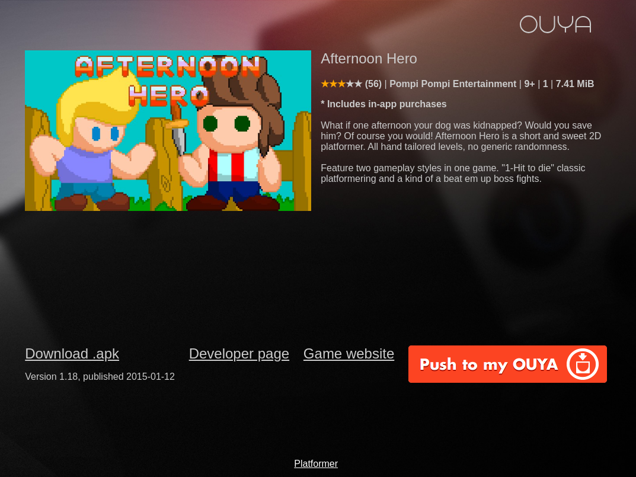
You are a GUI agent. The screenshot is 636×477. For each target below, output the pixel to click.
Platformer (316, 464)
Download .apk (72, 353)
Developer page (239, 353)
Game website (348, 353)
